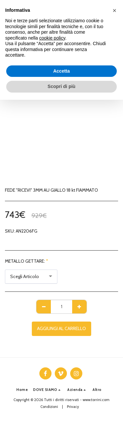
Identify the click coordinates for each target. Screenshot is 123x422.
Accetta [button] (61, 71)
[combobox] (31, 277)
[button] (47, 390)
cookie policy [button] (52, 38)
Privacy (73, 406)
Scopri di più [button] (61, 86)
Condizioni (49, 406)
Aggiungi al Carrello (61, 328)
